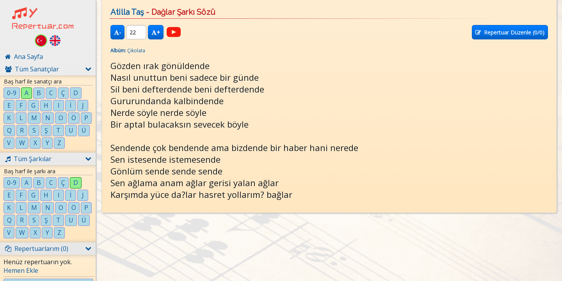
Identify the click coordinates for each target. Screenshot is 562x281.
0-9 (11, 93)
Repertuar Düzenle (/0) (509, 32)
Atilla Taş (127, 12)
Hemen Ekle (21, 270)
